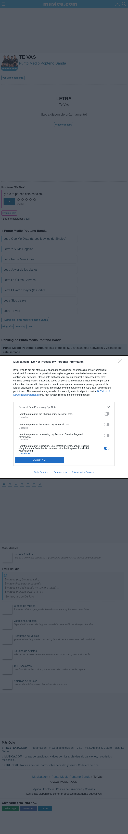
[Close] (121, 362)
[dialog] (64, 417)
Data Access (60, 472)
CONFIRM (39, 460)
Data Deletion (41, 472)
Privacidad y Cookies (83, 472)
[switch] (106, 414)
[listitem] (64, 407)
